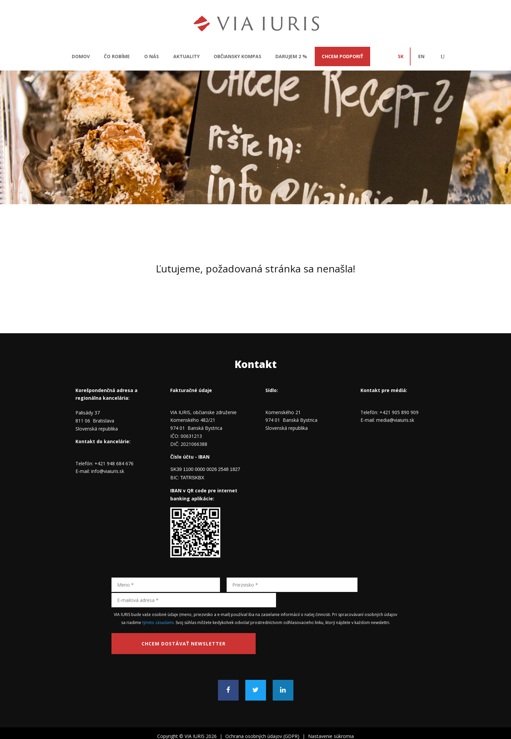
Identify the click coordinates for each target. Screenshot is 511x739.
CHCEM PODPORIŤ (342, 56)
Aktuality (186, 56)
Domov (81, 56)
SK (401, 56)
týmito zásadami (158, 606)
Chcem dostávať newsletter (163, 628)
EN (421, 56)
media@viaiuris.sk (395, 420)
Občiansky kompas (237, 56)
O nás (151, 56)
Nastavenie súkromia (331, 719)
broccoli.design (278, 730)
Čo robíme (117, 56)
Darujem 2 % (291, 56)
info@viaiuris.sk (107, 471)
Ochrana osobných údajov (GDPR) (262, 719)
